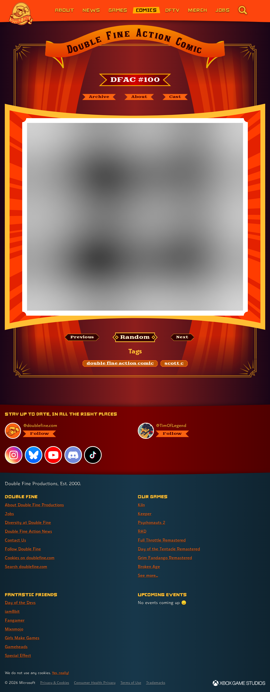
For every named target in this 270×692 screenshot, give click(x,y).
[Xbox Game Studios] (239, 683)
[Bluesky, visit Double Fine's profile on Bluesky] (33, 455)
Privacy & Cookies (56, 682)
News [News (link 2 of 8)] (91, 10)
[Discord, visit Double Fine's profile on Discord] (73, 455)
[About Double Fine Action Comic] (139, 97)
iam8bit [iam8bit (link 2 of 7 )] (13, 611)
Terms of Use (136, 682)
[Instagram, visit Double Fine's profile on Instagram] (13, 455)
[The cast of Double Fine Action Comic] (176, 97)
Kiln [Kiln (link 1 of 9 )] (142, 504)
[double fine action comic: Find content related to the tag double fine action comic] (120, 364)
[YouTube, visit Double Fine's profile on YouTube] (53, 455)
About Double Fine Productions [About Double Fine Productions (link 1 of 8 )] (36, 504)
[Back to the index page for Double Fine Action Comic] (135, 48)
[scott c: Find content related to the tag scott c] (173, 364)
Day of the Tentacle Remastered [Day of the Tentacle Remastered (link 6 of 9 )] (170, 548)
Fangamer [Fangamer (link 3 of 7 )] (15, 620)
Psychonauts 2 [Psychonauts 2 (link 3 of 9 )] (152, 522)
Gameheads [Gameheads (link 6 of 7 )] (16, 646)
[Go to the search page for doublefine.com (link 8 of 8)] (242, 10)
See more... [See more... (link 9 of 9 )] (148, 575)
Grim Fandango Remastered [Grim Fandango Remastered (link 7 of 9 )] (166, 557)
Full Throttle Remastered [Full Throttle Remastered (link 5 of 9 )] (163, 540)
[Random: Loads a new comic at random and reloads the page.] (135, 338)
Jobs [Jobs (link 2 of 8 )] (9, 513)
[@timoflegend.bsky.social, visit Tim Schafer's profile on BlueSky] (198, 431)
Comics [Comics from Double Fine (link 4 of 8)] (146, 10)
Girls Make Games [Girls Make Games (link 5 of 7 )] (23, 638)
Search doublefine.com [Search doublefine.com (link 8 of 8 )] (27, 566)
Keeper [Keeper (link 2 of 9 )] (145, 513)
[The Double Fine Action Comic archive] (97, 97)
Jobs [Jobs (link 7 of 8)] (222, 10)
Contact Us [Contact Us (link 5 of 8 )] (16, 540)
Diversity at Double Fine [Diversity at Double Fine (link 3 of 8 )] (29, 522)
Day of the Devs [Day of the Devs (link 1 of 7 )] (21, 602)
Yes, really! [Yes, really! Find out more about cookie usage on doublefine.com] (61, 673)
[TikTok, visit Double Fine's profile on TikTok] (93, 455)
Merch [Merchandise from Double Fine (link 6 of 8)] (197, 10)
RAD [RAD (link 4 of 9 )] (142, 531)
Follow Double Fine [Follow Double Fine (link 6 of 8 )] (24, 548)
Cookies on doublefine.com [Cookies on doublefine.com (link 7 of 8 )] (31, 557)
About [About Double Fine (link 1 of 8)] (64, 10)
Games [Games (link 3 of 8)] (118, 10)
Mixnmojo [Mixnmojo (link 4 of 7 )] (15, 629)
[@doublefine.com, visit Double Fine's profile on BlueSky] (65, 431)
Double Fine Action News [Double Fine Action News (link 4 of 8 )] (30, 531)
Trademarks (163, 682)
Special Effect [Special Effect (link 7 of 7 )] (19, 655)
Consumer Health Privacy (98, 682)
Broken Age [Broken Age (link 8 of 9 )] (149, 566)
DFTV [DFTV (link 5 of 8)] (172, 10)
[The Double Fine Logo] (21, 13)
